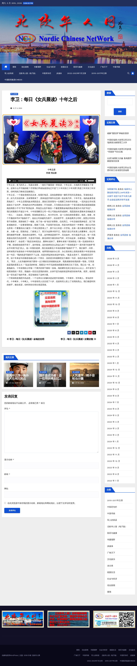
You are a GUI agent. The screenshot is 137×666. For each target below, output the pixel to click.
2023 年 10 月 (113, 461)
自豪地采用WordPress (10, 655)
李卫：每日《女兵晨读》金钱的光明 (25, 339)
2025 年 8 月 (113, 317)
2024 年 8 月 (113, 396)
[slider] (48, 180)
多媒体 (59, 73)
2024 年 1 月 (113, 441)
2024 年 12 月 (113, 369)
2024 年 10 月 (113, 383)
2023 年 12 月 (113, 448)
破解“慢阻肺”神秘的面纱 (118, 133)
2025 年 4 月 (113, 343)
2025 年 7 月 (113, 324)
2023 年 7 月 (113, 481)
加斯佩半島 (112, 189)
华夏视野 (37, 67)
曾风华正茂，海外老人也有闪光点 (17, 377)
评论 (7, 408)
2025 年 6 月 (113, 330)
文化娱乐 (91, 67)
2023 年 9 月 (113, 467)
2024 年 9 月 (113, 389)
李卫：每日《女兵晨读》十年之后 (43, 99)
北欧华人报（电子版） (28, 73)
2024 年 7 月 (113, 402)
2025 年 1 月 (113, 363)
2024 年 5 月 (113, 415)
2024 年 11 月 (113, 376)
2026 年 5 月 (113, 258)
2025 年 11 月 (113, 298)
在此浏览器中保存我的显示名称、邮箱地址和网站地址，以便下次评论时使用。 (42, 503)
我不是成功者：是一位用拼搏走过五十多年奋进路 (50, 378)
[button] (128, 73)
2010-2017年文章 (99, 73)
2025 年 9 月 (113, 311)
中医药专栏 (46, 73)
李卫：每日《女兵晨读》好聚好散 (78, 339)
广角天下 (103, 67)
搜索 (109, 93)
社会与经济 (51, 67)
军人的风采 (9, 73)
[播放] (10, 181)
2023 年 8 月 (113, 474)
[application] (51, 180)
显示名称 (9, 459)
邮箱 (7, 474)
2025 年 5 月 (113, 337)
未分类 (110, 566)
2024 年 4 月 (113, 422)
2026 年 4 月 (113, 265)
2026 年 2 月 (113, 278)
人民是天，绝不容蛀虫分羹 (83, 377)
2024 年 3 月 (113, 428)
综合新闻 (25, 67)
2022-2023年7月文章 (76, 73)
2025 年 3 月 (113, 350)
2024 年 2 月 (113, 435)
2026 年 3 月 (113, 272)
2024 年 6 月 (113, 409)
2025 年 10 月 (113, 304)
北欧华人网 (36, 655)
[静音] (86, 181)
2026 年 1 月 (113, 285)
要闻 (14, 67)
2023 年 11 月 (113, 454)
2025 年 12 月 (113, 291)
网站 (6, 488)
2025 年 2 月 (113, 356)
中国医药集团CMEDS (13, 80)
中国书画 (116, 67)
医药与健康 (77, 67)
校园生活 (64, 67)
